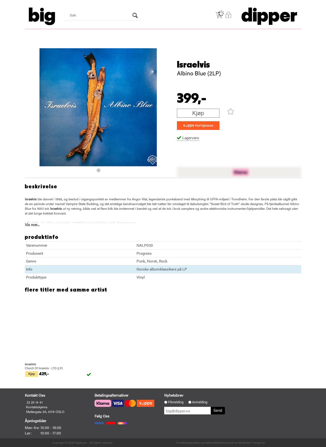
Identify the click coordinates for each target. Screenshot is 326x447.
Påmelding (176, 402)
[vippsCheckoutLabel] (198, 125)
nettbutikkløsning (216, 442)
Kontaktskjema (36, 406)
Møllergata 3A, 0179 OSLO (45, 411)
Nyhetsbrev (173, 395)
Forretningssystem (188, 442)
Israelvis (193, 64)
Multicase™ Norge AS (252, 442)
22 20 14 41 (35, 402)
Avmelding (199, 402)
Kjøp (198, 113)
